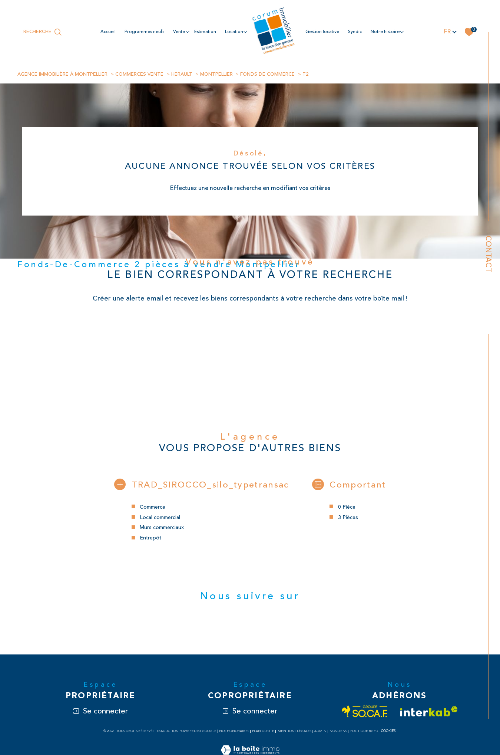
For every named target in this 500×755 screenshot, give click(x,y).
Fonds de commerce (268, 74)
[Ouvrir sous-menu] (187, 31)
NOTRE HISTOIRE (385, 31)
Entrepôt (150, 538)
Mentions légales (294, 732)
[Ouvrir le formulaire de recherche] (42, 32)
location (234, 31)
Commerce (152, 507)
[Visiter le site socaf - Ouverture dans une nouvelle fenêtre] (364, 712)
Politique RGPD (364, 732)
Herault (181, 74)
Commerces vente (139, 74)
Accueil (108, 31)
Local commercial (159, 518)
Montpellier (216, 74)
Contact (488, 254)
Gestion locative (322, 31)
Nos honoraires (234, 732)
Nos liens (338, 732)
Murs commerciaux (161, 528)
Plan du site (263, 732)
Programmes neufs (144, 31)
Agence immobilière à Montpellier (62, 74)
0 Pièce (346, 507)
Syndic (355, 31)
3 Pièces (348, 518)
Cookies (388, 732)
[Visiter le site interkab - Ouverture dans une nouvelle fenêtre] (429, 713)
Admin (320, 732)
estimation (205, 31)
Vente (179, 31)
